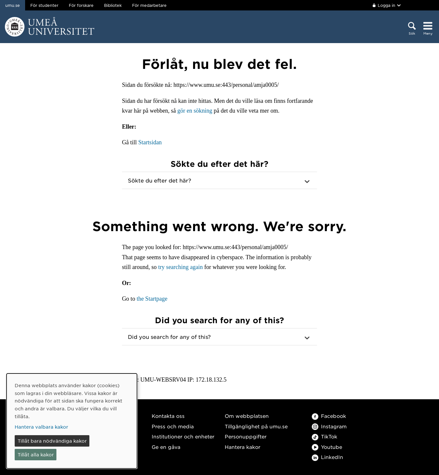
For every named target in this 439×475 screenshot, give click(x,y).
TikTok (324, 436)
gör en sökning (194, 110)
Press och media (173, 426)
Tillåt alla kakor (36, 454)
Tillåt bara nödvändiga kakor (52, 441)
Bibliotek (113, 5)
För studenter (44, 5)
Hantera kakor (242, 447)
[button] (219, 180)
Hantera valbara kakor (41, 427)
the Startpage (152, 298)
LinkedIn (327, 457)
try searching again (180, 267)
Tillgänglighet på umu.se (256, 426)
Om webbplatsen (247, 416)
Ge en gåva (166, 447)
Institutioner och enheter (183, 436)
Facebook (329, 416)
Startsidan (150, 142)
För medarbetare (149, 5)
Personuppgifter (245, 436)
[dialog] (72, 420)
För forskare (81, 5)
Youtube (327, 447)
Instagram (329, 426)
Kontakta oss (168, 416)
